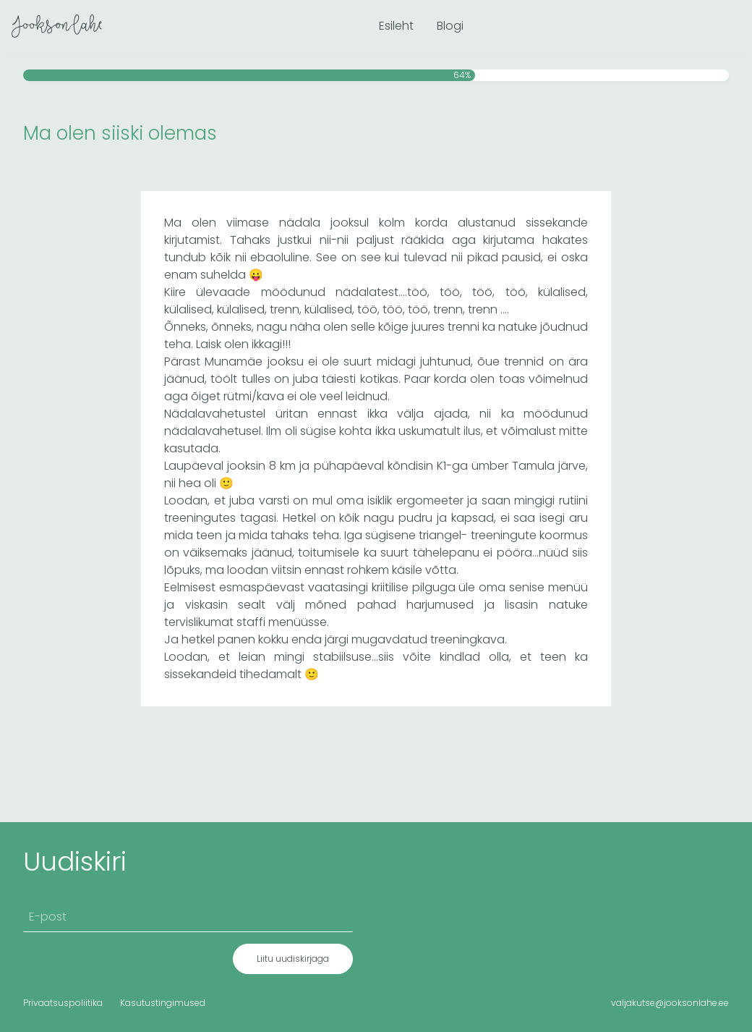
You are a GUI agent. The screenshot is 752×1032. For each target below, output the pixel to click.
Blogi (450, 25)
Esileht (396, 25)
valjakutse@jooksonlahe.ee (670, 1003)
